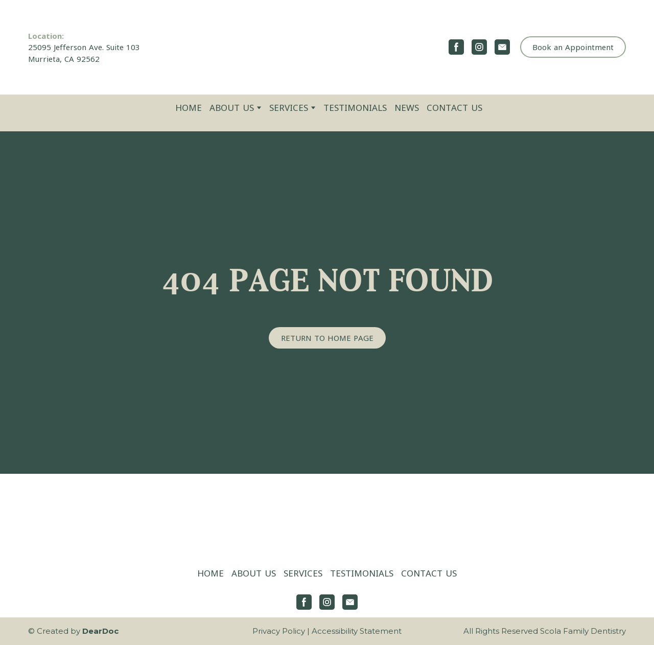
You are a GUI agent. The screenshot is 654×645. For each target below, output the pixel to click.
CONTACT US (454, 107)
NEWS (406, 107)
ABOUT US (231, 107)
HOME (188, 107)
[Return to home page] (327, 47)
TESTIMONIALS (355, 107)
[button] (456, 47)
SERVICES (288, 107)
